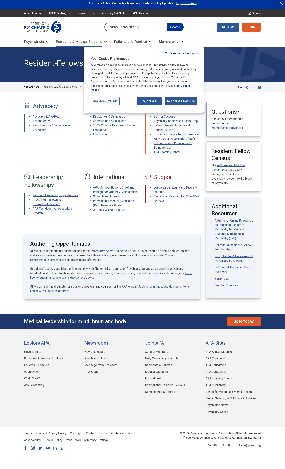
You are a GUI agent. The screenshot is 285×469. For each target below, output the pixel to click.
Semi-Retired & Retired (160, 392)
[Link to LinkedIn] (55, 448)
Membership (168, 41)
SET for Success (164, 116)
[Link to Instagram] (33, 448)
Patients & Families (36, 365)
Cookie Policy (54, 440)
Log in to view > (186, 3)
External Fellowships (46, 204)
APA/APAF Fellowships (48, 200)
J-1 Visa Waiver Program (109, 210)
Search (175, 27)
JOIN (251, 27)
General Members (156, 352)
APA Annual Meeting (219, 352)
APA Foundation (216, 365)
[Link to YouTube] (47, 448)
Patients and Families (130, 41)
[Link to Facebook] (25, 448)
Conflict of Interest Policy (116, 433)
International (153, 378)
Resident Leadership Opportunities (55, 195)
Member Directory (226, 285)
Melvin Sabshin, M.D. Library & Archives (231, 398)
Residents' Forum (113, 251)
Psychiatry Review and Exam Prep (176, 121)
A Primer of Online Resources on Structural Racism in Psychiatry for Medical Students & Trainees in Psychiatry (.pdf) (234, 229)
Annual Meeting (34, 385)
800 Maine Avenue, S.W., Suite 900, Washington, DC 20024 (223, 438)
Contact (91, 433)
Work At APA (32, 378)
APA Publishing (57, 13)
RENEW (228, 27)
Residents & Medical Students (79, 41)
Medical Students (156, 372)
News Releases (95, 352)
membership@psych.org (227, 128)
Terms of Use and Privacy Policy (45, 433)
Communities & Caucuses (109, 121)
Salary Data (222, 278)
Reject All (149, 101)
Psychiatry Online (217, 412)
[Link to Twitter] (40, 448)
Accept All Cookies (181, 101)
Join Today (244, 322)
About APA (30, 13)
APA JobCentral (216, 372)
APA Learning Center (167, 152)
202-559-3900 (222, 445)
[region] (144, 80)
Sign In (254, 13)
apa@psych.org (251, 445)
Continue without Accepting (182, 53)
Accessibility (32, 440)
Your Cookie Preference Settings (87, 440)
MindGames (101, 134)
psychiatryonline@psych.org (48, 260)
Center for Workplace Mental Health (229, 392)
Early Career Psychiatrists (162, 358)
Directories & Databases (109, 116)
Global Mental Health (106, 196)
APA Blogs (91, 372)
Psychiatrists (34, 41)
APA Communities (217, 358)
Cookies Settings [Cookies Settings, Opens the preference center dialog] (105, 101)
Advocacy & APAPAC (114, 13)
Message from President (101, 365)
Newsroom (84, 13)
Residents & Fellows (158, 365)
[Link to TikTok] (62, 448)
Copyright (76, 433)
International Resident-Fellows (165, 385)
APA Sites (138, 13)
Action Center (41, 121)
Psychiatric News (96, 358)
